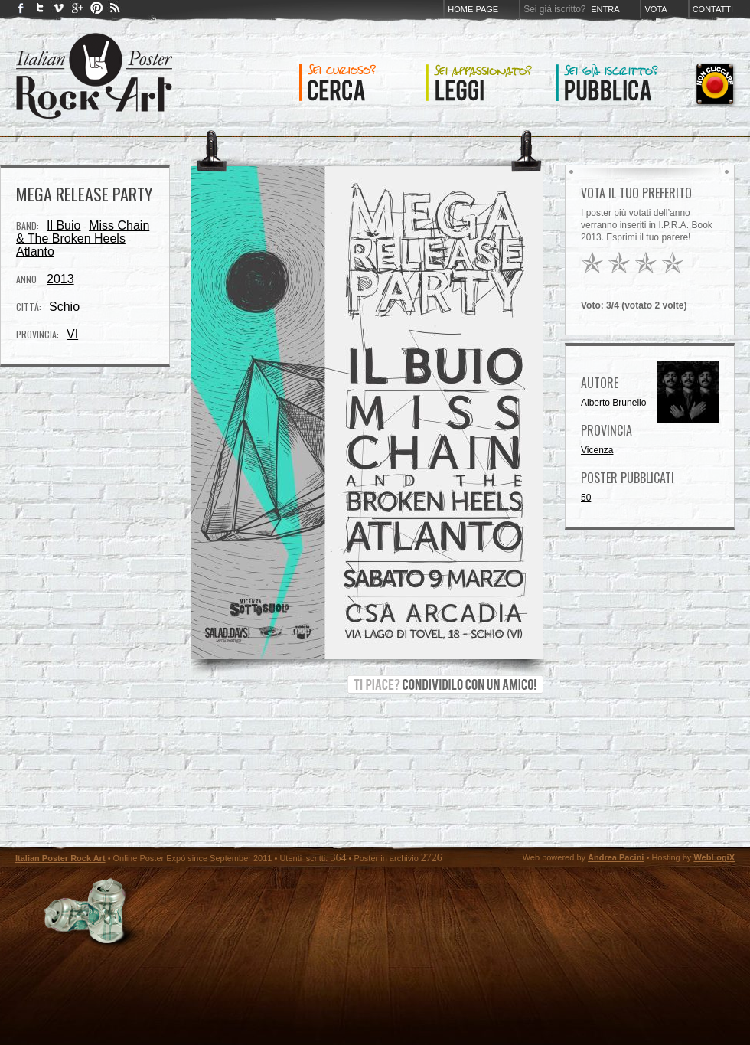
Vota (655, 9)
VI (72, 334)
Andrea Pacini (616, 857)
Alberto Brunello (613, 402)
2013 (60, 279)
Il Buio (63, 225)
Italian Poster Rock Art (60, 858)
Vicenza (597, 450)
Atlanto (35, 251)
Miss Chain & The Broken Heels (82, 232)
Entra (605, 9)
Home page (473, 9)
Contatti (713, 9)
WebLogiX (714, 857)
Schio (64, 306)
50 (586, 497)
